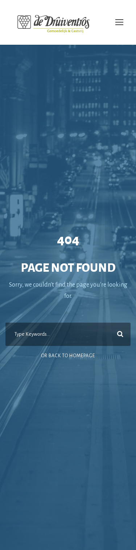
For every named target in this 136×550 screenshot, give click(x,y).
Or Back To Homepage (68, 355)
